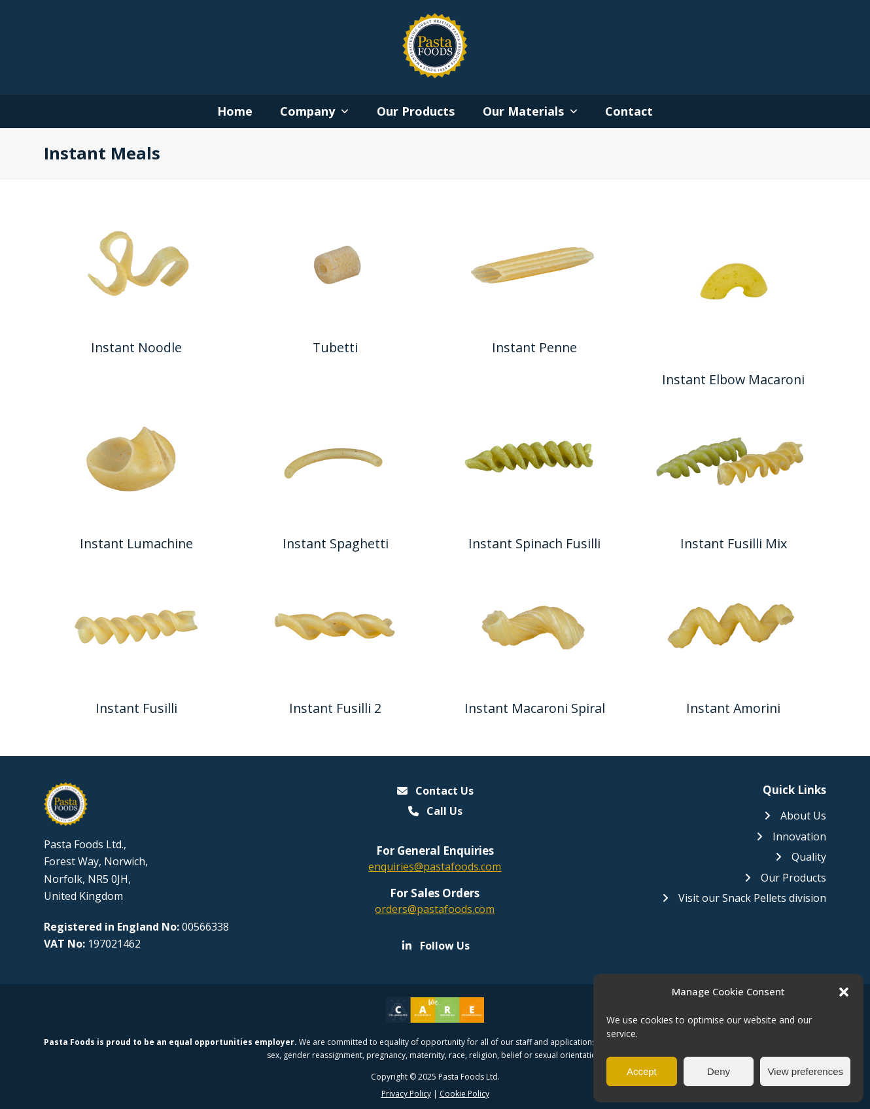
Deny (718, 1071)
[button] (843, 992)
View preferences (805, 1071)
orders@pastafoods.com (435, 909)
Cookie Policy (464, 1093)
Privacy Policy (406, 1093)
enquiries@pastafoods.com (434, 866)
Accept (642, 1071)
